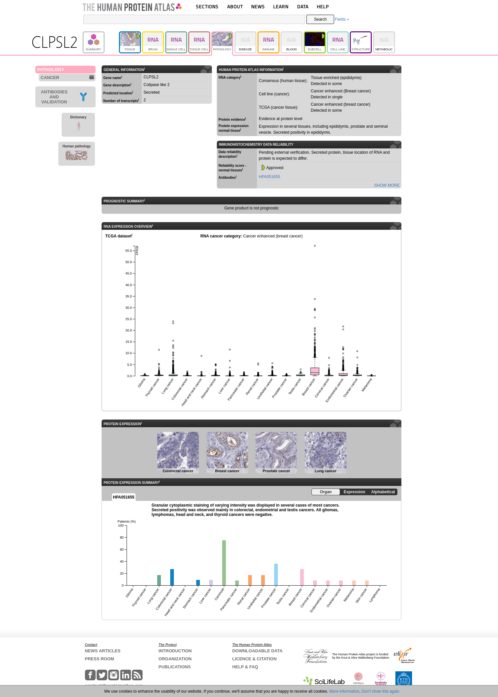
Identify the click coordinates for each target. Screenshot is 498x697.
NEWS (258, 6)
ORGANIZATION (175, 658)
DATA (302, 6)
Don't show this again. (380, 691)
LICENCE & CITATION (254, 658)
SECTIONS (207, 6)
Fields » (342, 19)
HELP (323, 6)
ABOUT (235, 6)
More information (344, 691)
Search (320, 19)
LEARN (280, 6)
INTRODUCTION (175, 650)
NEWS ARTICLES (103, 650)
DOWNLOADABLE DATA (257, 650)
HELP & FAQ (245, 666)
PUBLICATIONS (175, 666)
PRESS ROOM (99, 658)
